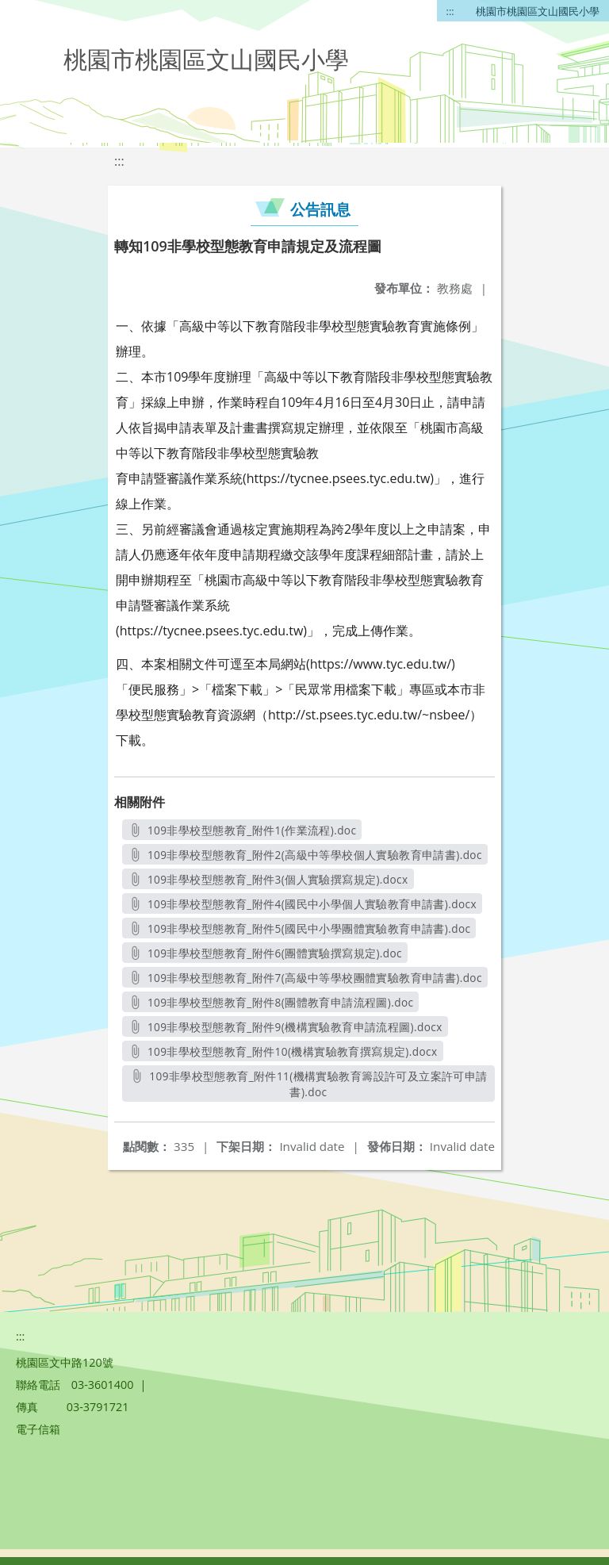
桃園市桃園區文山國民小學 (537, 11)
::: (450, 11)
